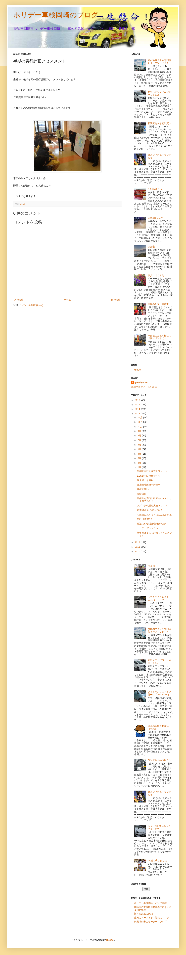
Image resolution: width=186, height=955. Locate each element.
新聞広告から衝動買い (159, 123)
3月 (140, 458)
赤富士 (151, 246)
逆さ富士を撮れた (146, 480)
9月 (140, 431)
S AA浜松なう (155, 189)
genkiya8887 (141, 382)
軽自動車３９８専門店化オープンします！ (159, 61)
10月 (140, 426)
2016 (138, 400)
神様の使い (143, 489)
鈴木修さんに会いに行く (150, 510)
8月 (140, 435)
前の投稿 (115, 299)
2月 (140, 462)
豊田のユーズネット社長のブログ (151, 917)
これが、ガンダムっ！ (148, 528)
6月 (140, 444)
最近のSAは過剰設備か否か (151, 523)
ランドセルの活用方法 (159, 760)
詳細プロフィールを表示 (144, 387)
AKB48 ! (152, 565)
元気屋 (137, 369)
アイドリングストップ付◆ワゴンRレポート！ (160, 693)
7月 (140, 440)
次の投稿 (18, 299)
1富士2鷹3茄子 (144, 519)
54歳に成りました (157, 860)
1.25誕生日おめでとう (148, 475)
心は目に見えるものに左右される (154, 514)
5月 (140, 449)
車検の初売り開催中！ (159, 304)
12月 (140, 417)
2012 (138, 542)
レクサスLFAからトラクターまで (159, 827)
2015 (138, 404)
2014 (138, 409)
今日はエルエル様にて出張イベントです (159, 337)
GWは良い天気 (155, 218)
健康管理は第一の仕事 (148, 484)
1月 (140, 467)
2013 (138, 413)
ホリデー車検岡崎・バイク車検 (150, 903)
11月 (140, 422)
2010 (138, 551)
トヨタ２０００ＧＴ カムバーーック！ (159, 598)
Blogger (110, 940)
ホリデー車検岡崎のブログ (55, 15)
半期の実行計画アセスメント (152, 471)
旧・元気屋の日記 (144, 913)
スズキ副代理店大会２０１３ (152, 505)
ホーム (67, 299)
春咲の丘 (141, 493)
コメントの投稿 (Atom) (31, 305)
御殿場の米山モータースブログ (150, 921)
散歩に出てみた (156, 275)
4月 (140, 453)
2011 (138, 546)
